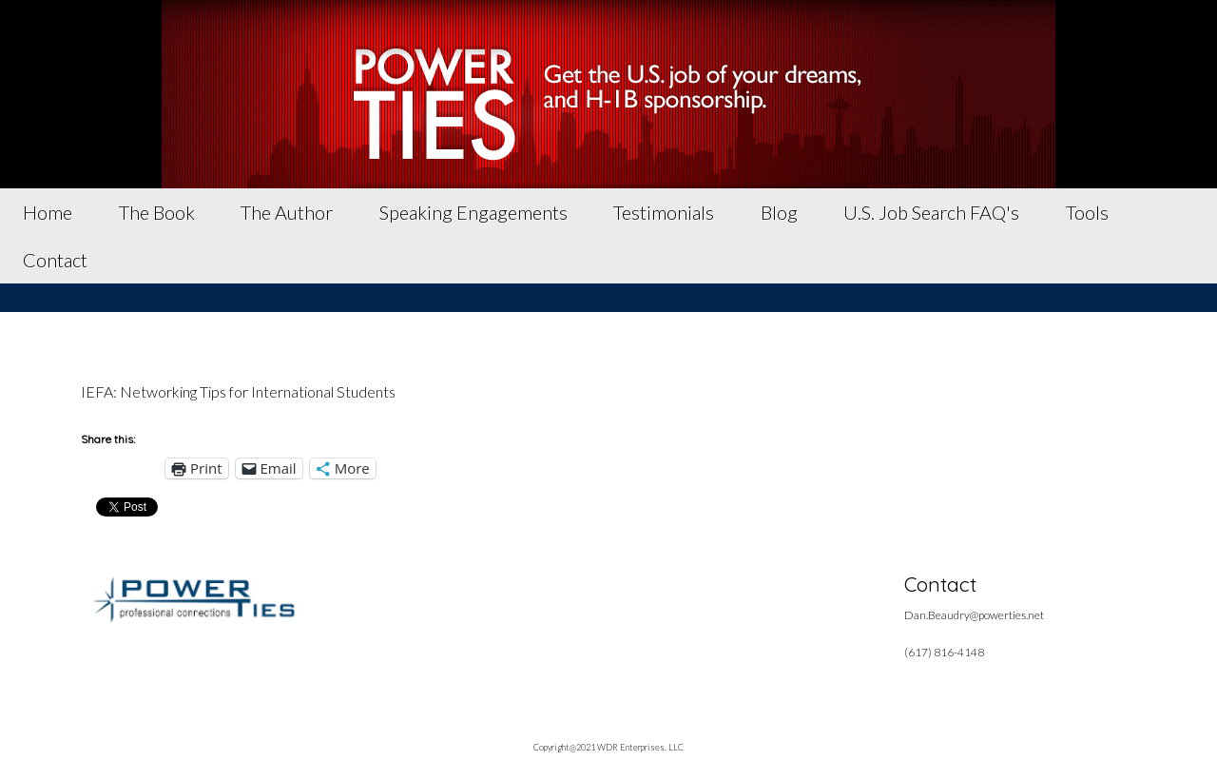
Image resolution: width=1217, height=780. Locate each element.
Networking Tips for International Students (258, 391)
